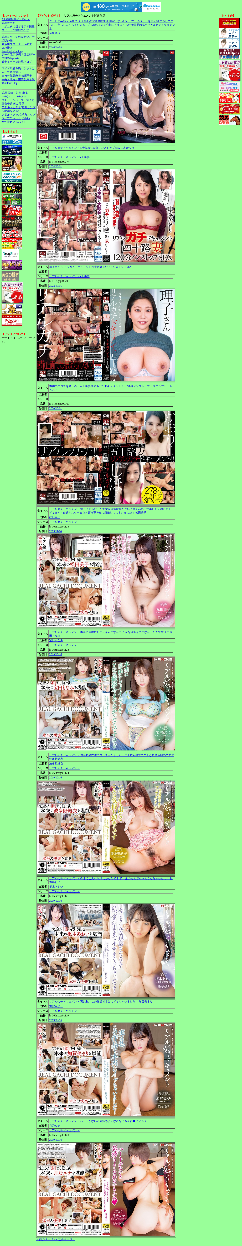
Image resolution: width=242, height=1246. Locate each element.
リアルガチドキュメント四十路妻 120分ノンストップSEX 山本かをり (91, 147)
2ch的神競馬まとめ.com (16, 19)
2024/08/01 (55, 166)
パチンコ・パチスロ (14, 96)
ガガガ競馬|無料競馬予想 (17, 75)
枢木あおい (56, 886)
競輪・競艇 (15, 92)
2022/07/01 (55, 285)
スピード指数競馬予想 (15, 30)
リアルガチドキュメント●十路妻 (69, 157)
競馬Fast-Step (9, 83)
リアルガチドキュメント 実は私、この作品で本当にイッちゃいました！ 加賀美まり (101, 1001)
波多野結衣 (56, 763)
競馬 (4, 92)
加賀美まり (56, 1006)
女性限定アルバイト (14, 121)
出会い (26, 118)
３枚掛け (7, 47)
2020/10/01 (55, 408)
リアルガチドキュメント (64, 521)
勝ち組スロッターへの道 (17, 44)
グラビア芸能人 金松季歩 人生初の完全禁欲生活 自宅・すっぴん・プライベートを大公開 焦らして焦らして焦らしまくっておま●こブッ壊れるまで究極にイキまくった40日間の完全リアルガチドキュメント (112, 25)
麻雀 (25, 92)
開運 (21, 103)
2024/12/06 (55, 47)
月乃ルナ (54, 1125)
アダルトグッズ (11, 114)
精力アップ (28, 114)
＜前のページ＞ (46, 1239)
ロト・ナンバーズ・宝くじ (18, 100)
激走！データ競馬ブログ (17, 61)
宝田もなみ (56, 640)
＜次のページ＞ (65, 1239)
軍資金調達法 (10, 103)
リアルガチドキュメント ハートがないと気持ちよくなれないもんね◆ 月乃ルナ (98, 1121)
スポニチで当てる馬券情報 (18, 26)
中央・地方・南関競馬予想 (18, 79)
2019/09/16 (55, 1020)
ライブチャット (11, 118)
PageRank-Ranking (12, 51)
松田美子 (54, 517)
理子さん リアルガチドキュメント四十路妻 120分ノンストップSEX (90, 266)
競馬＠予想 (8, 22)
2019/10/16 (55, 654)
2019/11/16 (55, 531)
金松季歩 (54, 33)
